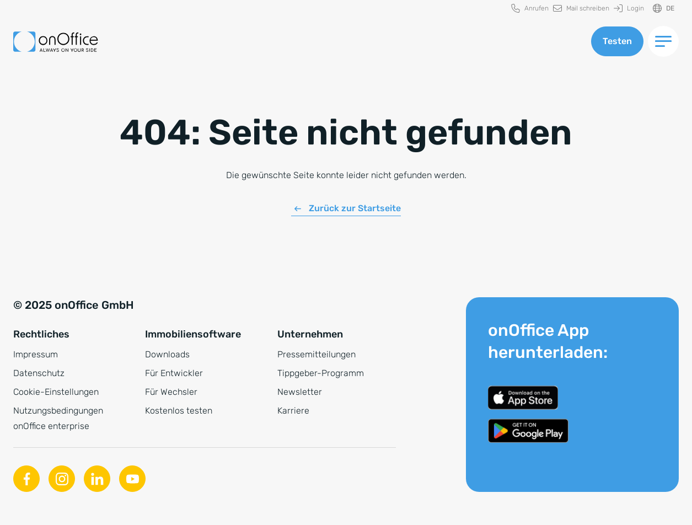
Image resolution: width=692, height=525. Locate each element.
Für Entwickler (174, 373)
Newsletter (299, 392)
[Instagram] (62, 478)
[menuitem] (530, 8)
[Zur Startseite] (55, 41)
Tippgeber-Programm (320, 373)
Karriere (293, 410)
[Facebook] (26, 478)
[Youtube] (132, 478)
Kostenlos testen (178, 410)
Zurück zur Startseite (355, 208)
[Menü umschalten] (663, 41)
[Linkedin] (97, 478)
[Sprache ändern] (663, 8)
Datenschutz (39, 373)
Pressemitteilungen (316, 354)
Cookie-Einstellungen (56, 392)
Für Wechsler (171, 392)
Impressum (35, 354)
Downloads (167, 354)
